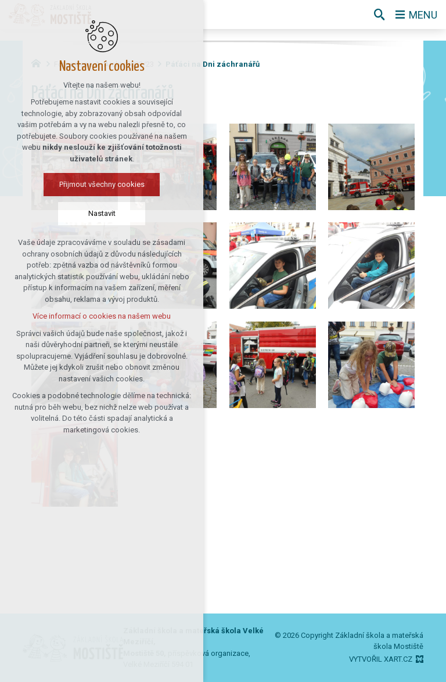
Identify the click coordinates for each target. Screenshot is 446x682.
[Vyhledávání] (379, 14)
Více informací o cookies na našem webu (80, 316)
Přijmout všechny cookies (80, 184)
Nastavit (79, 213)
